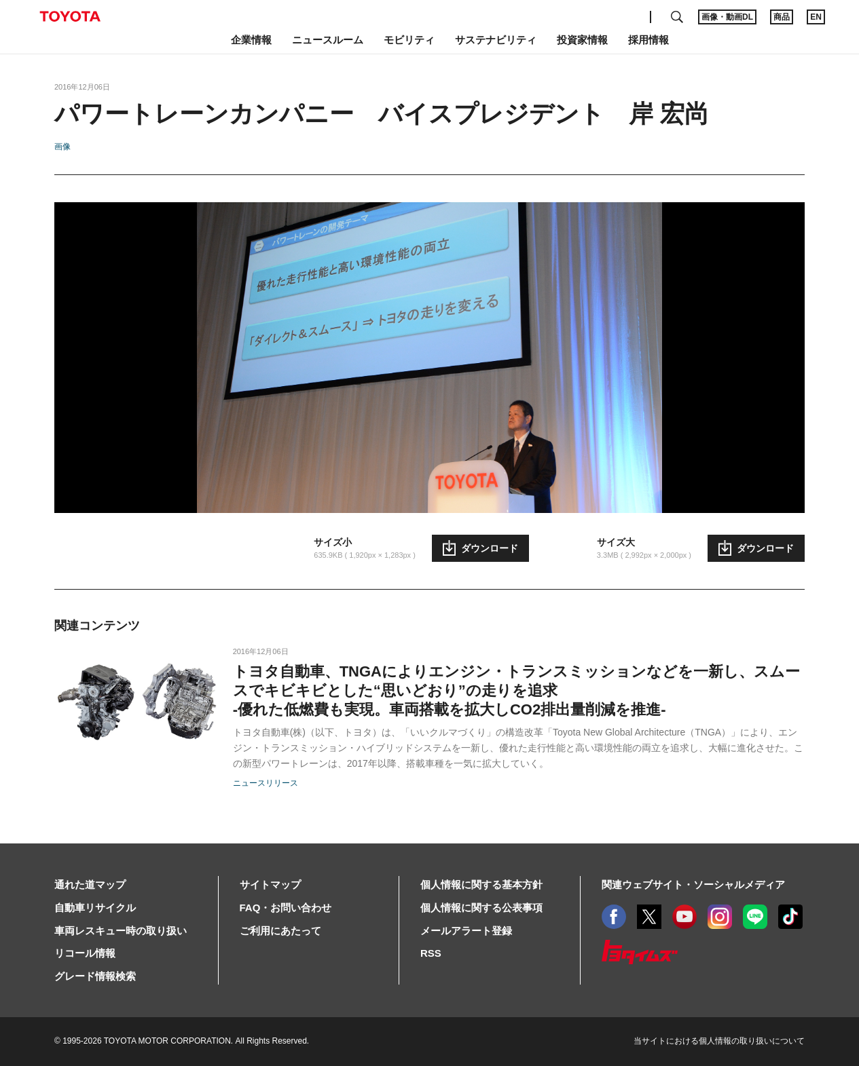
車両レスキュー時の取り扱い (120, 930)
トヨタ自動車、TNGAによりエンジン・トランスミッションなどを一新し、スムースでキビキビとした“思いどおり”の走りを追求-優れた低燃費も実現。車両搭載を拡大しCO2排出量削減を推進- (516, 690)
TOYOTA (69, 16)
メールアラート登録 (466, 930)
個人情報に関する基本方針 (481, 884)
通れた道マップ (90, 884)
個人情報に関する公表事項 (481, 907)
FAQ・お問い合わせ (286, 907)
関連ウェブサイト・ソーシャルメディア (693, 884)
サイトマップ (270, 884)
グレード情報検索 (95, 976)
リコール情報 (84, 953)
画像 (62, 146)
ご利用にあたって (280, 930)
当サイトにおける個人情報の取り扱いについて (719, 1041)
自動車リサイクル (95, 907)
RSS (430, 953)
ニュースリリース (265, 783)
